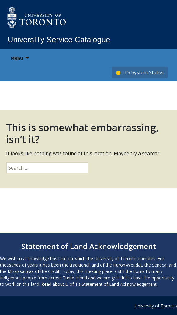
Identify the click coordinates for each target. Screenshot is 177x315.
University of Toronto (156, 306)
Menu (17, 58)
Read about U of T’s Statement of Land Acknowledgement (99, 284)
